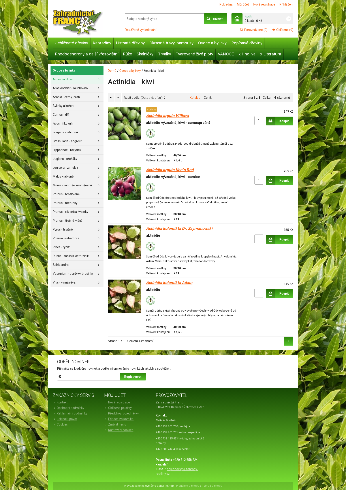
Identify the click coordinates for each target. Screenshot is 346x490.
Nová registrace (264, 4)
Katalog (195, 97)
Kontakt (60, 402)
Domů (112, 70)
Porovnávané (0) (253, 30)
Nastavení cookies (118, 430)
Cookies (60, 424)
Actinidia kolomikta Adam (169, 282)
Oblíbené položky (118, 408)
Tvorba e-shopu (212, 485)
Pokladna (226, 4)
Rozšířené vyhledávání (140, 30)
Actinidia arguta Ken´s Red (170, 169)
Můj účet (243, 4)
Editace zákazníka (119, 419)
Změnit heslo (115, 424)
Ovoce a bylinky (130, 70)
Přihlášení (286, 4)
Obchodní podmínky (68, 408)
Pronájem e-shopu (187, 485)
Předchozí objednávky (121, 413)
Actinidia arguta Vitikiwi (167, 115)
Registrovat (132, 376)
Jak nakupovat (65, 419)
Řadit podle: (143, 97)
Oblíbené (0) (282, 30)
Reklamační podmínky (70, 413)
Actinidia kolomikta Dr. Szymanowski (179, 228)
